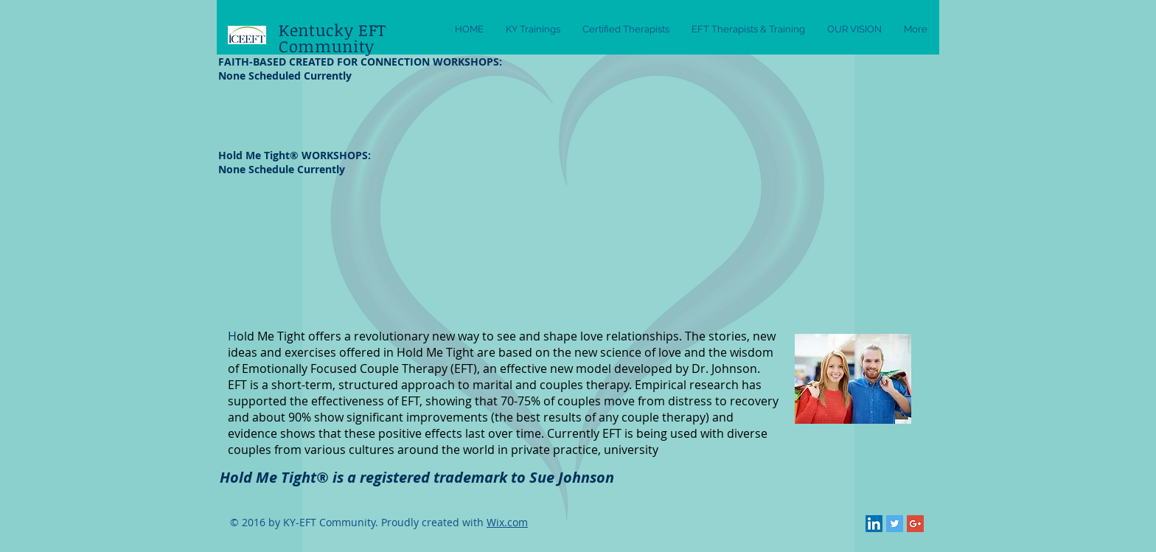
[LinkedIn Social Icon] (874, 523)
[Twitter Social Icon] (894, 523)
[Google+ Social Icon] (915, 523)
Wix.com (507, 522)
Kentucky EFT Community (332, 37)
